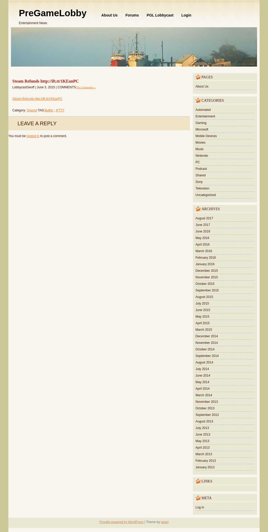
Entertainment (205, 116)
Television (202, 188)
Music (200, 149)
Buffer (49, 110)
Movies (200, 142)
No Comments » (86, 87)
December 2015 (207, 271)
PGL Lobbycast (160, 15)
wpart (165, 522)
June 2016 (203, 231)
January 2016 (205, 264)
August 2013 (204, 421)
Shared (32, 110)
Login (186, 15)
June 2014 (203, 375)
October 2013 (205, 408)
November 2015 (207, 277)
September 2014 (207, 356)
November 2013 (207, 402)
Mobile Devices (206, 136)
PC (198, 162)
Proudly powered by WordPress (121, 522)
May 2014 (202, 382)
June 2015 (203, 310)
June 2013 (203, 434)
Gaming (201, 123)
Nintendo (202, 156)
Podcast (201, 169)
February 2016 (206, 257)
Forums (132, 15)
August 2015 (204, 297)
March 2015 (204, 330)
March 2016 (204, 251)
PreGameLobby (53, 13)
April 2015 (203, 323)
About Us (109, 15)
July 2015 (202, 303)
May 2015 (202, 316)
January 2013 (205, 467)
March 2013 (204, 454)
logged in (33, 136)
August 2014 (204, 362)
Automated (203, 110)
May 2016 (202, 238)
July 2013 (202, 428)
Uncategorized (206, 195)
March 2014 (204, 395)
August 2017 (204, 218)
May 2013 (202, 441)
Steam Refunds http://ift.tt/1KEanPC (45, 81)
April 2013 (203, 447)
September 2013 (207, 415)
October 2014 (205, 349)
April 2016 (203, 244)
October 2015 (205, 284)
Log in (200, 507)
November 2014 (207, 343)
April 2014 (203, 388)
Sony (199, 182)
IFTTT (60, 110)
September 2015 (207, 290)
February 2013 (206, 461)
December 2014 (207, 336)
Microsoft (202, 129)
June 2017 (203, 225)
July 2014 (202, 369)
